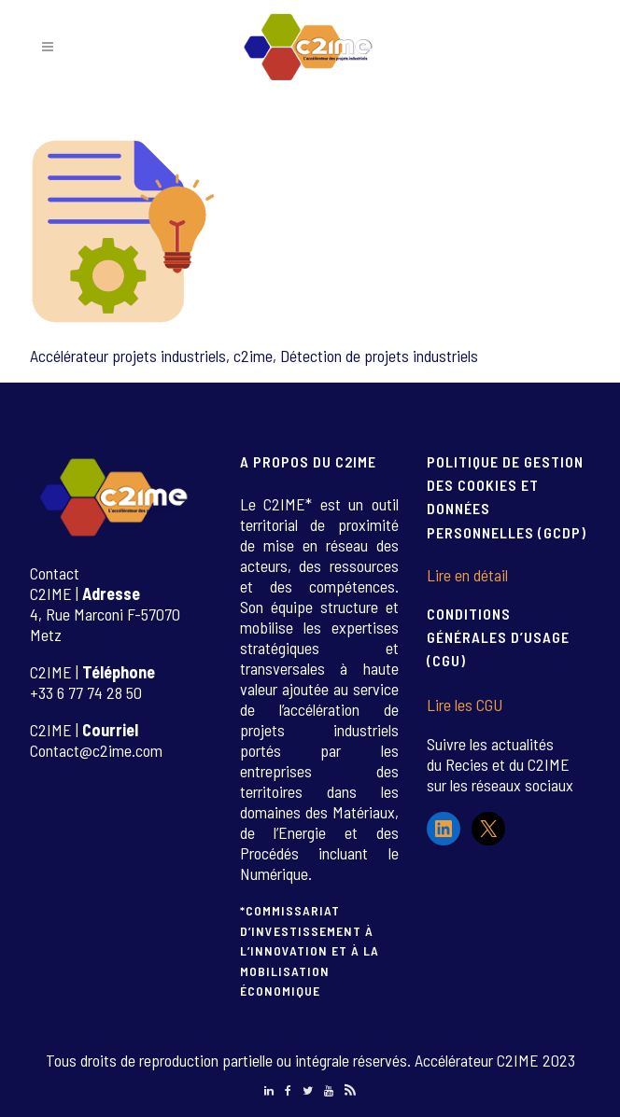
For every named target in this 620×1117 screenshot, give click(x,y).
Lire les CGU (464, 704)
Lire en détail (467, 575)
